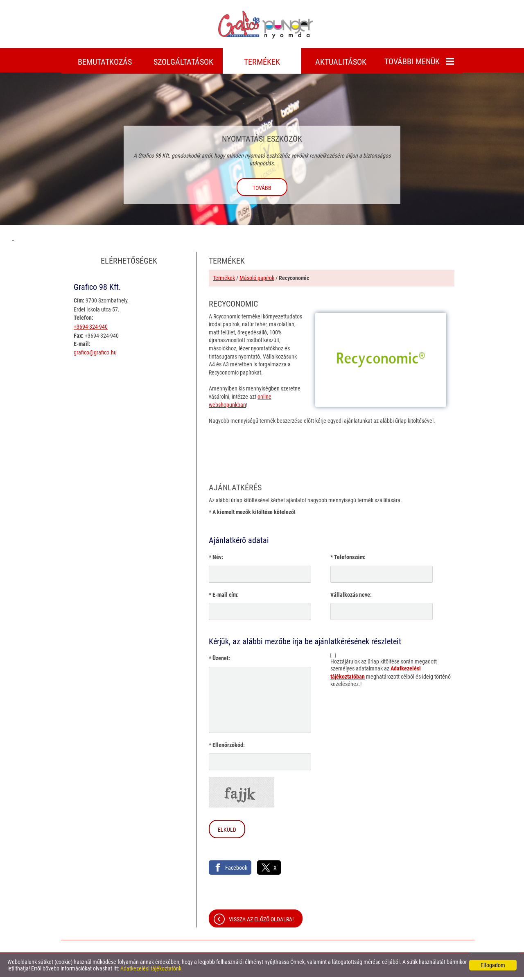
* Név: (216, 557)
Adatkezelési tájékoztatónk (150, 968)
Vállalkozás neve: (351, 594)
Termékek (224, 278)
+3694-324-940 (91, 326)
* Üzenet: (219, 658)
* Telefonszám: (348, 557)
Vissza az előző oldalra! (261, 919)
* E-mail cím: (224, 594)
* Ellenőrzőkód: (227, 745)
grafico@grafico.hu (95, 352)
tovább (262, 188)
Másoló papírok (256, 278)
